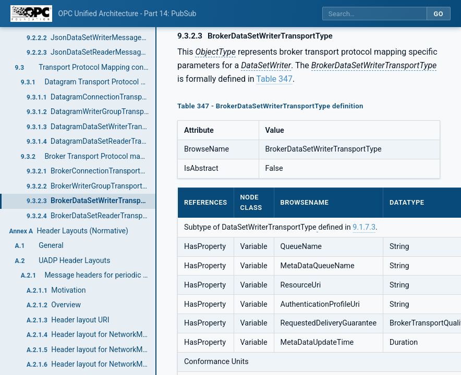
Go (438, 14)
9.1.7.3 (364, 227)
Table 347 (274, 79)
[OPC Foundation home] (31, 13)
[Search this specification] (374, 14)
